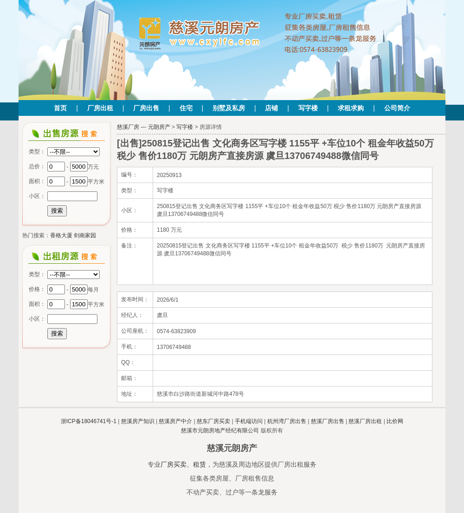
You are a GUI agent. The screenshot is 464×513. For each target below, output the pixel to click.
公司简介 (397, 108)
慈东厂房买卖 (213, 421)
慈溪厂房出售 (327, 421)
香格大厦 (61, 235)
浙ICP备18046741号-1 (88, 421)
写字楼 (308, 108)
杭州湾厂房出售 (286, 421)
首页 (60, 108)
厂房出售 (146, 108)
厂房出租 (100, 108)
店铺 (271, 108)
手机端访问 (249, 421)
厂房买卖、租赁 (183, 464)
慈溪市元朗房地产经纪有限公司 (220, 430)
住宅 (186, 108)
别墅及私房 (229, 108)
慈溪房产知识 (138, 421)
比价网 (395, 421)
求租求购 (351, 108)
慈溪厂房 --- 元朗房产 (143, 127)
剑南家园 (85, 235)
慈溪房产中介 (175, 421)
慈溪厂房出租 (365, 421)
